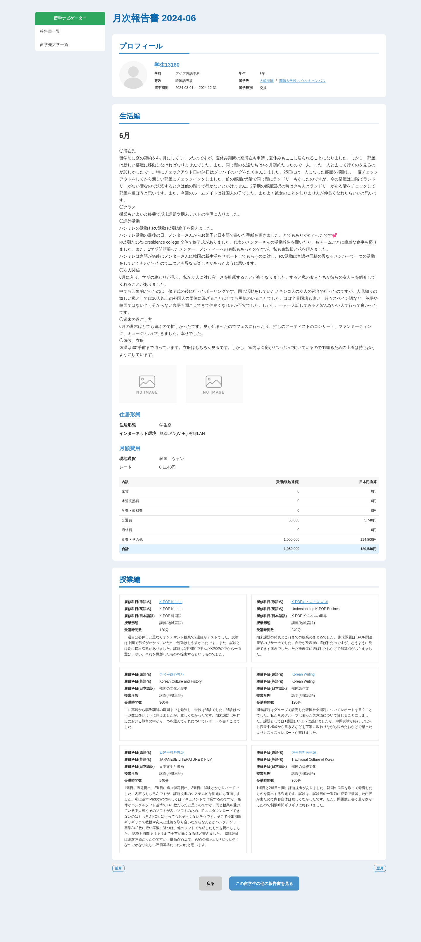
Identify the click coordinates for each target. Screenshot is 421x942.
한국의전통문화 (303, 752)
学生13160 (167, 65)
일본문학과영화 (171, 752)
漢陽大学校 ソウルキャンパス (302, 81)
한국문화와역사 (171, 674)
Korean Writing (303, 674)
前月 (118, 868)
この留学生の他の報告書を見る (264, 883)
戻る (210, 883)
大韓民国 (267, 81)
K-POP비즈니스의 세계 (309, 602)
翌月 (379, 868)
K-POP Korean (170, 602)
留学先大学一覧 (54, 44)
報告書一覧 (50, 31)
